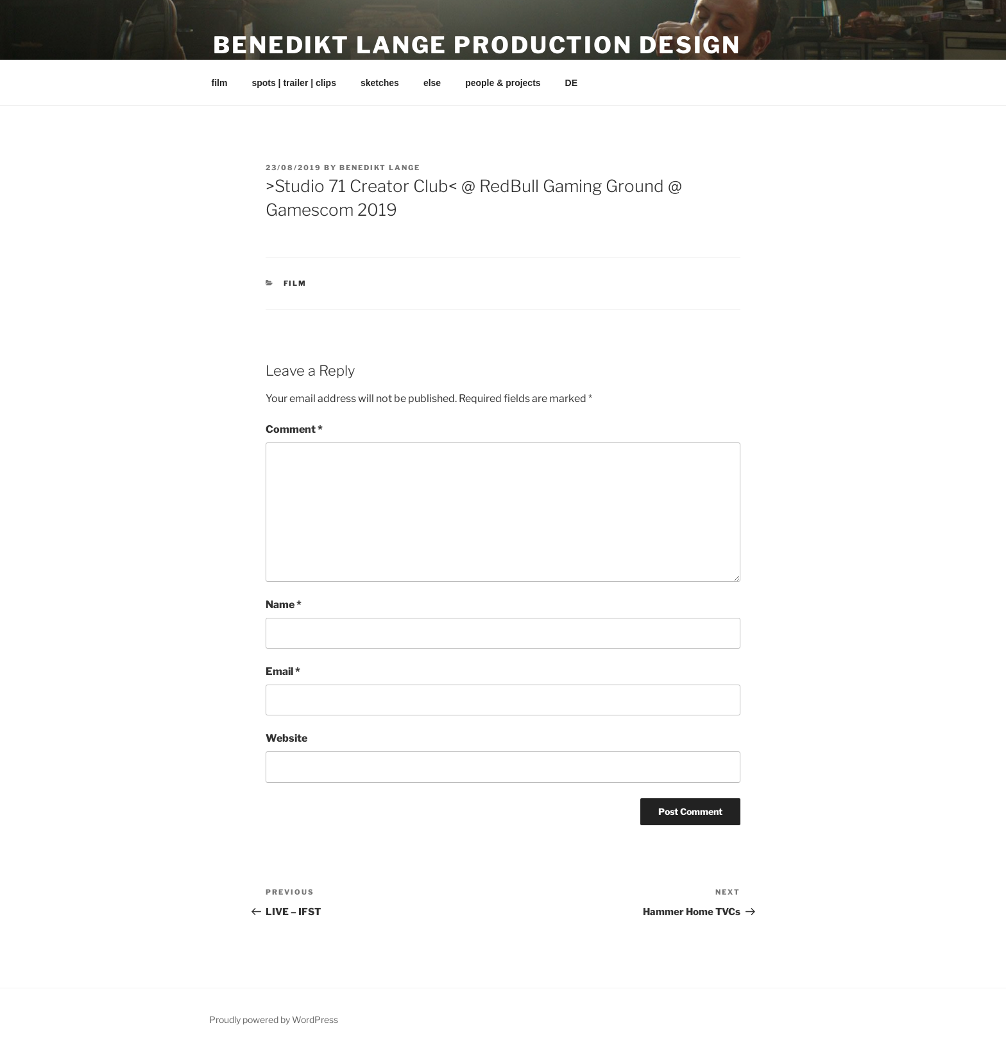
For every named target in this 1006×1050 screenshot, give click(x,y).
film (220, 83)
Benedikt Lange (379, 167)
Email (283, 671)
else (432, 83)
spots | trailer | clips (294, 83)
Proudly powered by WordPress (273, 1019)
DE (571, 83)
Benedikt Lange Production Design (477, 45)
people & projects (502, 83)
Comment (294, 429)
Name (284, 605)
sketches (380, 83)
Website (286, 738)
